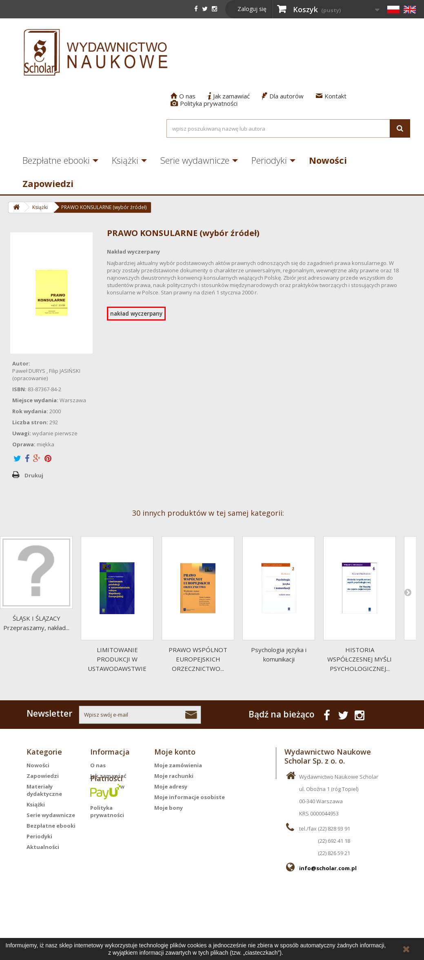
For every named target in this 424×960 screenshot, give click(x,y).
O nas (183, 96)
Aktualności (43, 847)
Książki (125, 160)
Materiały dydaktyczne (44, 790)
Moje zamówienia (178, 765)
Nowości (328, 160)
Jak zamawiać (229, 96)
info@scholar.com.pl (328, 868)
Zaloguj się (252, 9)
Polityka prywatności (204, 103)
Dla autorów (283, 96)
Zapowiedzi (47, 183)
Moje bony (168, 807)
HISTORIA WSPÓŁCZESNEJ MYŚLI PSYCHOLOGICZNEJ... (359, 659)
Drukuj (33, 475)
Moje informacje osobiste (189, 797)
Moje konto (174, 752)
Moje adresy (170, 786)
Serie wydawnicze (194, 160)
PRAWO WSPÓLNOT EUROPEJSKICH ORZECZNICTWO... (198, 659)
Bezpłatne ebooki (56, 160)
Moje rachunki (173, 776)
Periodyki (269, 160)
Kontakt (331, 96)
